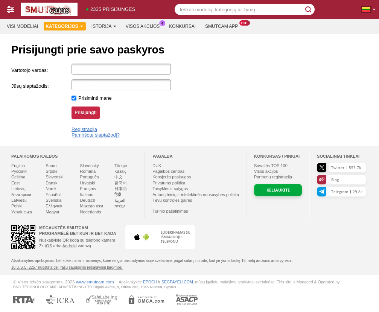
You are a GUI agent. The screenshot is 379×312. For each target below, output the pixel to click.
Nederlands (90, 212)
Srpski (51, 171)
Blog (328, 179)
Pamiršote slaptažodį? (96, 135)
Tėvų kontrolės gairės (172, 200)
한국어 (120, 183)
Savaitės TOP (271, 165)
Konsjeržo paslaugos (171, 177)
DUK (156, 165)
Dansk (51, 183)
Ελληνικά (54, 206)
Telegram (339, 191)
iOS (48, 246)
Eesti (15, 183)
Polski (16, 206)
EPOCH (150, 282)
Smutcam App (223, 25)
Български (21, 194)
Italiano (86, 194)
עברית (119, 206)
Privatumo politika (168, 183)
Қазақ (120, 171)
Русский (19, 171)
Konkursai (182, 26)
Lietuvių (18, 188)
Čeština (18, 177)
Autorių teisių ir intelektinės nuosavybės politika (195, 194)
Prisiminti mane (95, 98)
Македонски (91, 206)
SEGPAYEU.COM (177, 282)
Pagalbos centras (168, 171)
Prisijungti (86, 112)
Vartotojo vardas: (29, 70)
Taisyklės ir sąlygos (170, 188)
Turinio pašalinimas (170, 211)
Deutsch (87, 200)
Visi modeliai (22, 26)
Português (89, 177)
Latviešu (19, 200)
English (18, 165)
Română (88, 171)
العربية (119, 200)
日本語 (120, 188)
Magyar (52, 212)
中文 (118, 177)
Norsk (51, 188)
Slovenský (89, 165)
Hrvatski (87, 183)
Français (88, 188)
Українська (21, 212)
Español (53, 194)
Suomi (51, 165)
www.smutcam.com (95, 281)
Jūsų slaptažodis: (30, 86)
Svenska (53, 200)
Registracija (84, 129)
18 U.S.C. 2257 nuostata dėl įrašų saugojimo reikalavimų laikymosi (67, 267)
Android (69, 246)
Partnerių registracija (273, 177)
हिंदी (117, 194)
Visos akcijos (145, 25)
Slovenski (54, 177)
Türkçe (120, 165)
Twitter (339, 167)
